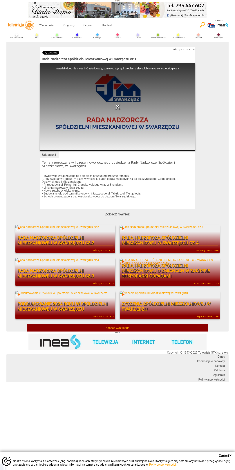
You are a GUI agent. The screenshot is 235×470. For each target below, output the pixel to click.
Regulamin (218, 375)
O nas (221, 356)
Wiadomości (46, 25)
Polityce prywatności (162, 464)
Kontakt (107, 25)
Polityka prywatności (211, 379)
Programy (69, 25)
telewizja (20, 25)
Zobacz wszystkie (117, 328)
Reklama (219, 370)
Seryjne (89, 25)
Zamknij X (225, 456)
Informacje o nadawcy (211, 361)
